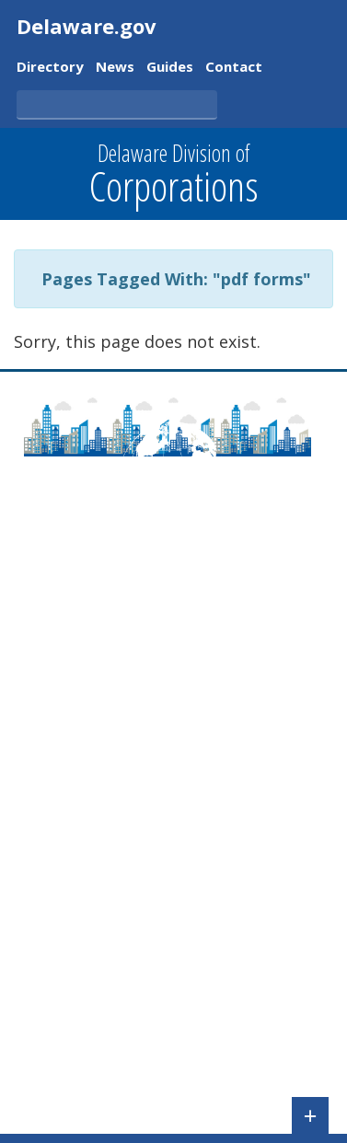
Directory (50, 67)
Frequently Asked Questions (112, 632)
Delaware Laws (69, 685)
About (37, 605)
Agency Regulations (84, 738)
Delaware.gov (86, 26)
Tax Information (72, 1021)
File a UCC (50, 800)
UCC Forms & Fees (78, 995)
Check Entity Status (82, 880)
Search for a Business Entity (112, 853)
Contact (233, 67)
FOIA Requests (65, 1074)
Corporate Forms (75, 941)
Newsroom (54, 711)
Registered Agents (79, 1048)
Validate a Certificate (86, 906)
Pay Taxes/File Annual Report (117, 774)
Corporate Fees (69, 968)
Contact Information (86, 658)
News (115, 67)
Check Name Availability (97, 826)
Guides (169, 67)
